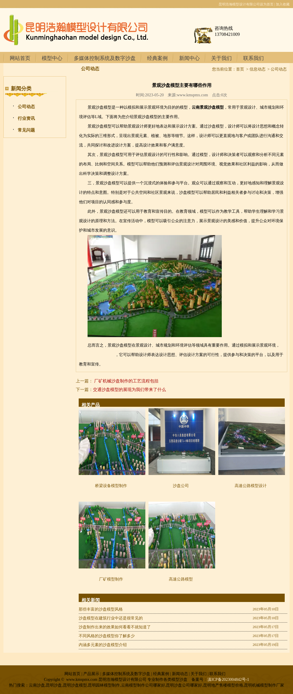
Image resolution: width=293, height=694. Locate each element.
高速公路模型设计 (251, 486)
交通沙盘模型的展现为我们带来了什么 (129, 389)
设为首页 (267, 4)
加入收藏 (283, 4)
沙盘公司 (181, 486)
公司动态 (26, 106)
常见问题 (26, 130)
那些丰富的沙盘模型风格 (101, 609)
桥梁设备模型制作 (111, 486)
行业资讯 (26, 118)
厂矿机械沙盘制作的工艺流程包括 (126, 381)
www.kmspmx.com (192, 95)
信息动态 (258, 69)
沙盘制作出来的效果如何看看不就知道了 (115, 627)
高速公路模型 (181, 579)
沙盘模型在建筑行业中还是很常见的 (111, 618)
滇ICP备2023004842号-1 (228, 679)
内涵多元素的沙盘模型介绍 (103, 645)
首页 (240, 69)
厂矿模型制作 (111, 579)
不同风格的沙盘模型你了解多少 (107, 636)
